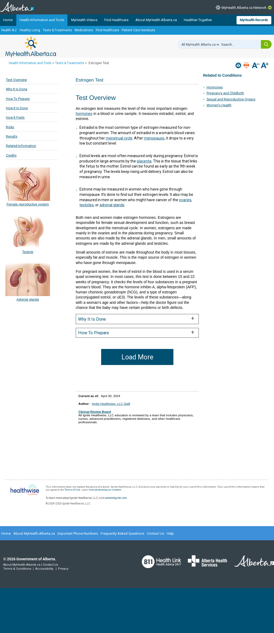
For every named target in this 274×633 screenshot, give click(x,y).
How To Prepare (18, 99)
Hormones (215, 87)
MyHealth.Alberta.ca (30, 46)
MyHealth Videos (84, 20)
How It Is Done (17, 108)
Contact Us (155, 533)
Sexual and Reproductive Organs (231, 99)
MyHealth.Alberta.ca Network (244, 8)
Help (170, 533)
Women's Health (219, 105)
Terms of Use (72, 489)
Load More (137, 357)
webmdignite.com (116, 497)
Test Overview (16, 80)
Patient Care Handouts (138, 30)
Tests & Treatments (57, 30)
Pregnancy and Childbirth (225, 93)
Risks (10, 127)
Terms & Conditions (17, 568)
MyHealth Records (254, 20)
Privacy (63, 568)
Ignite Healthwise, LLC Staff (111, 403)
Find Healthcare (116, 20)
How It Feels (15, 117)
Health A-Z (9, 30)
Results (11, 136)
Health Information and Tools (42, 20)
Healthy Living (30, 30)
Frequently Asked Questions (122, 533)
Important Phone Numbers (78, 533)
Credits (11, 155)
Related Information (21, 146)
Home (8, 20)
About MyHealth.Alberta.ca (156, 20)
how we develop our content (105, 489)
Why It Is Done (16, 89)
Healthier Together (198, 20)
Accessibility (44, 568)
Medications (84, 30)
